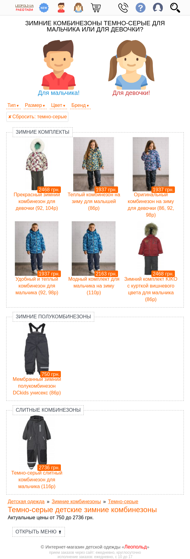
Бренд (78, 105)
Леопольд (135, 546)
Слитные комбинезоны (48, 410)
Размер (33, 105)
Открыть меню (38, 531)
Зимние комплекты (43, 132)
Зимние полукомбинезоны (53, 316)
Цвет (56, 105)
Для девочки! (131, 68)
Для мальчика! (59, 68)
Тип (11, 105)
